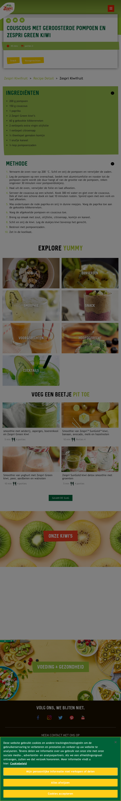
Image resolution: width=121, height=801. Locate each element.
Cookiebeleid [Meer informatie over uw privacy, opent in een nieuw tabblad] (18, 763)
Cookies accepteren (60, 793)
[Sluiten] (115, 742)
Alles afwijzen (60, 782)
